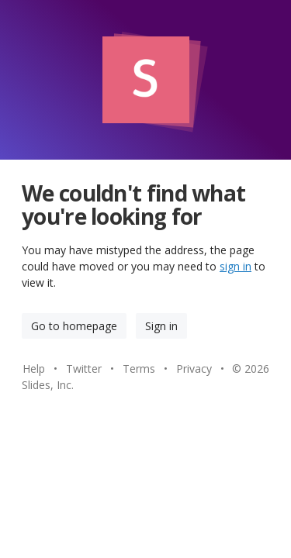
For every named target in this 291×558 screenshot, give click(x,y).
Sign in (161, 326)
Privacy (194, 368)
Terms (139, 368)
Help (34, 368)
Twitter (84, 368)
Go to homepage (74, 326)
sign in (235, 266)
